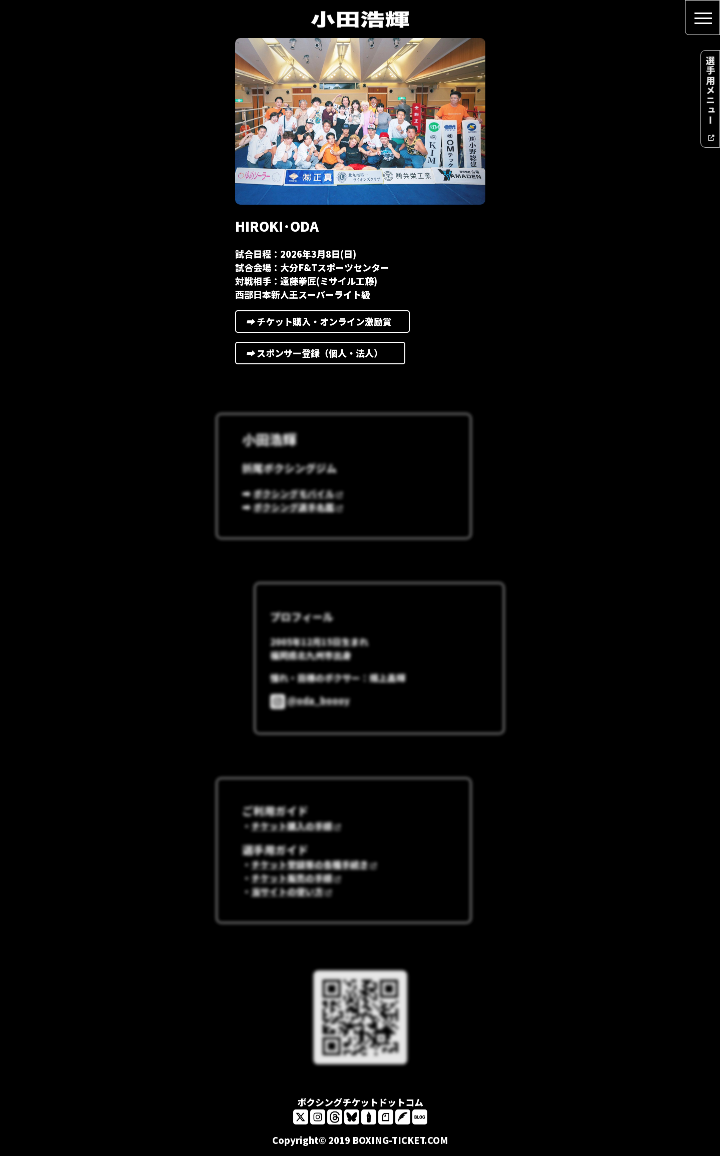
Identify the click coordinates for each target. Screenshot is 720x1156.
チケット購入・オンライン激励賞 (323, 328)
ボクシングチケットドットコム (360, 1101)
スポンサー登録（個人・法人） (320, 360)
